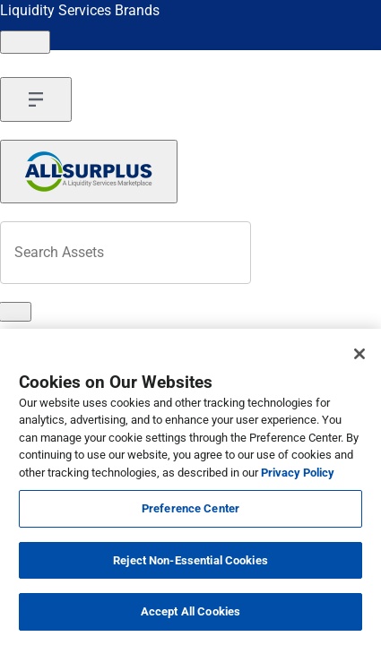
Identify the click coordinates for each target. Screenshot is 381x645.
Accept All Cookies (190, 611)
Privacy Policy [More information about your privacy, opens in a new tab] (297, 472)
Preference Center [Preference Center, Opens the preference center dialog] (190, 508)
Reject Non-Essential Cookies (190, 560)
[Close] (359, 354)
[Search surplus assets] (125, 252)
